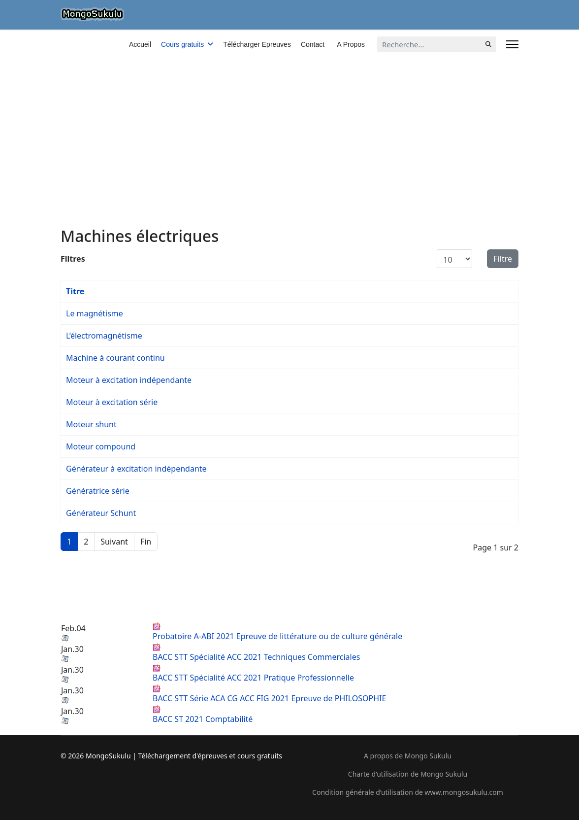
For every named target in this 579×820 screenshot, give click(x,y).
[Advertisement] (289, 103)
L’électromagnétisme (104, 335)
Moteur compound (100, 446)
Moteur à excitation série (112, 402)
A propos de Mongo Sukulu (407, 755)
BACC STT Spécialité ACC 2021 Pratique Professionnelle (253, 673)
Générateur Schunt (101, 513)
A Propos (351, 44)
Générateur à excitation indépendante (136, 468)
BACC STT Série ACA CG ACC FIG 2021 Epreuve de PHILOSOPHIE (269, 694)
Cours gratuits (182, 44)
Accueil (140, 44)
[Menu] (512, 44)
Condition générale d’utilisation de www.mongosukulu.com (407, 792)
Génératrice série (97, 490)
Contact (312, 44)
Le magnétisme (94, 313)
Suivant (114, 541)
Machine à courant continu (115, 357)
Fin (145, 541)
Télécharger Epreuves (257, 44)
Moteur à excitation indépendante (129, 380)
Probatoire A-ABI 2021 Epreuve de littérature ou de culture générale (277, 632)
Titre (75, 291)
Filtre (502, 258)
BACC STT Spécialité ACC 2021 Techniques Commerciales (256, 652)
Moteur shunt (91, 424)
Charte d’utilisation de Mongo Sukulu (407, 774)
